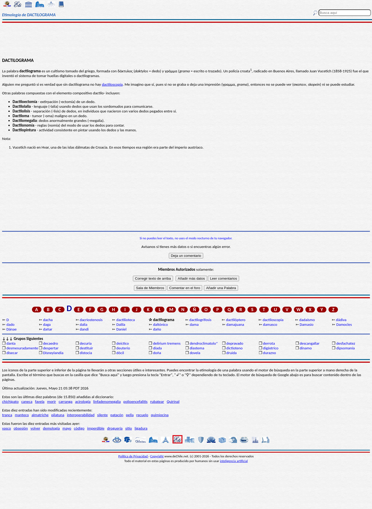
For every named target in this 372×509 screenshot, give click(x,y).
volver (35, 428)
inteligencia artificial (234, 461)
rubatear (157, 401)
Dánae (11, 329)
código (79, 428)
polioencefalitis (135, 401)
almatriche (39, 415)
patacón (116, 415)
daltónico (160, 324)
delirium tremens (167, 343)
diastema (197, 348)
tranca (7, 415)
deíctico (122, 343)
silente (102, 415)
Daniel (121, 329)
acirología (82, 401)
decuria (85, 343)
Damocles (344, 324)
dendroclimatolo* (204, 343)
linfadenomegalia (107, 401)
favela (40, 401)
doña (157, 352)
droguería (114, 428)
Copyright (157, 456)
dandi (84, 329)
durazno (269, 352)
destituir (86, 348)
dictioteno (234, 348)
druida (231, 352)
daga (47, 324)
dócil (120, 352)
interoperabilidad (80, 415)
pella (129, 415)
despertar (50, 348)
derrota (269, 343)
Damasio (307, 324)
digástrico (270, 348)
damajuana (235, 324)
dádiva (341, 319)
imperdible (95, 428)
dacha (47, 319)
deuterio (123, 348)
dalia (83, 324)
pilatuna (57, 415)
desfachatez (345, 343)
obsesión (21, 428)
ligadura (140, 428)
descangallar (310, 343)
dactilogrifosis (200, 319)
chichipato (10, 401)
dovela (195, 352)
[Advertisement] (186, 40)
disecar (12, 352)
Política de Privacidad (133, 456)
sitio (128, 428)
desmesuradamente (22, 348)
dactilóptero (235, 319)
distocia (86, 352)
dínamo (306, 348)
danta (10, 343)
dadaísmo (307, 319)
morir (51, 401)
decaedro (50, 343)
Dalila (120, 324)
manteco (22, 415)
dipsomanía (345, 348)
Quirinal (173, 401)
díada (157, 348)
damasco (270, 324)
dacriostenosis (91, 319)
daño (157, 329)
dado (10, 324)
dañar (47, 329)
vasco (6, 428)
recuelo (142, 415)
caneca (26, 401)
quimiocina (160, 415)
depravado (234, 343)
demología (51, 428)
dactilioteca (125, 319)
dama (194, 324)
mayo (66, 428)
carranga (66, 401)
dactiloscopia (112, 84)
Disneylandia (53, 352)
